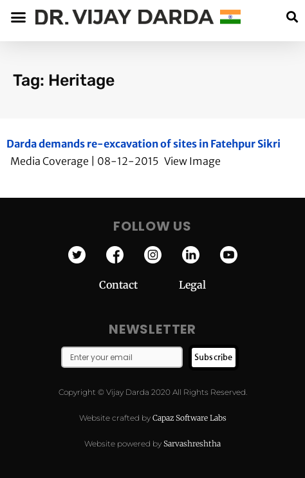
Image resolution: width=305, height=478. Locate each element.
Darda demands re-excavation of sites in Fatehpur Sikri (143, 143)
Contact (139, 284)
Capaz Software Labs (189, 418)
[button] (291, 17)
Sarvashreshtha (192, 443)
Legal (192, 284)
